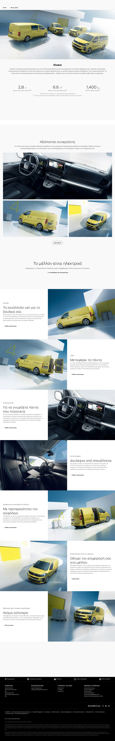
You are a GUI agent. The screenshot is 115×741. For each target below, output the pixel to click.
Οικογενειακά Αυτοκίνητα (11, 689)
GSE (6, 696)
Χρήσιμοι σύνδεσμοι (92, 686)
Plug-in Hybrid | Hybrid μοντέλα (12, 694)
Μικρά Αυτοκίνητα (9, 688)
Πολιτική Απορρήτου (89, 689)
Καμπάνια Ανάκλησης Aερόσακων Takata (93, 696)
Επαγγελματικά (37, 686)
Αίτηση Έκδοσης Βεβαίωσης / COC (91, 694)
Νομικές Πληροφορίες (89, 693)
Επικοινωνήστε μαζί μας (89, 688)
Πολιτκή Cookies (87, 691)
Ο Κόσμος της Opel (65, 686)
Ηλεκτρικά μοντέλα (9, 693)
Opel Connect (61, 688)
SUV (6, 691)
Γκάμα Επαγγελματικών (36, 688)
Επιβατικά (9, 686)
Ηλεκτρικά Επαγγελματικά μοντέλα (39, 689)
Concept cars (61, 691)
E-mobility (60, 689)
